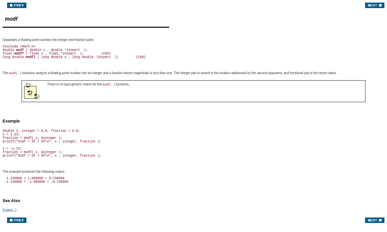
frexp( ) (9, 210)
